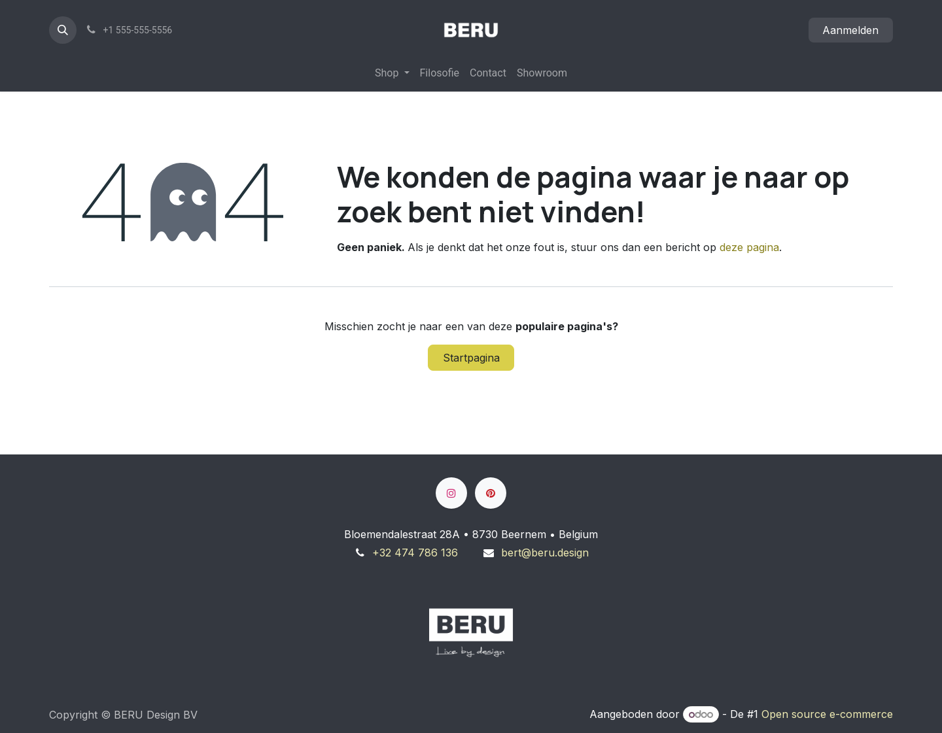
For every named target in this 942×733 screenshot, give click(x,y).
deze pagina (749, 247)
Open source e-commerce (827, 714)
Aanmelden (850, 30)
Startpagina (471, 357)
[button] (63, 30)
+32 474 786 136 (415, 552)
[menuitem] (392, 73)
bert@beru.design (545, 552)
